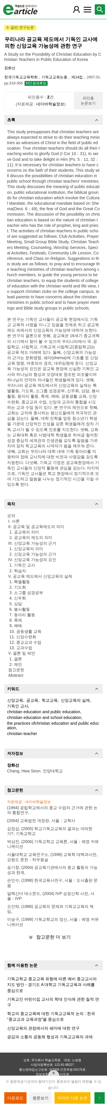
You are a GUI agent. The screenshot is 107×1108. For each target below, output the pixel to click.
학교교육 (50, 700)
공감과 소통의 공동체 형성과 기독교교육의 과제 (50, 1036)
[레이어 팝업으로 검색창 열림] (100, 9)
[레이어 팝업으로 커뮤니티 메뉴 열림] (87, 9)
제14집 (77, 77)
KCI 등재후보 (36, 83)
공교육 (32, 700)
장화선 (9, 68)
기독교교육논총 (54, 77)
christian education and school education (44, 717)
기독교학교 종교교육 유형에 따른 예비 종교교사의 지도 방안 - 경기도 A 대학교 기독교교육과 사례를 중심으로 (52, 984)
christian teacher (22, 733)
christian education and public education (43, 711)
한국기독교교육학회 (21, 77)
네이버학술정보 (50, 104)
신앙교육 (15, 700)
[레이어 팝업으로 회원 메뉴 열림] (76, 9)
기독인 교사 (17, 706)
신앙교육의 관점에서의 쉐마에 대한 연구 (43, 1028)
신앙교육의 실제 (75, 700)
